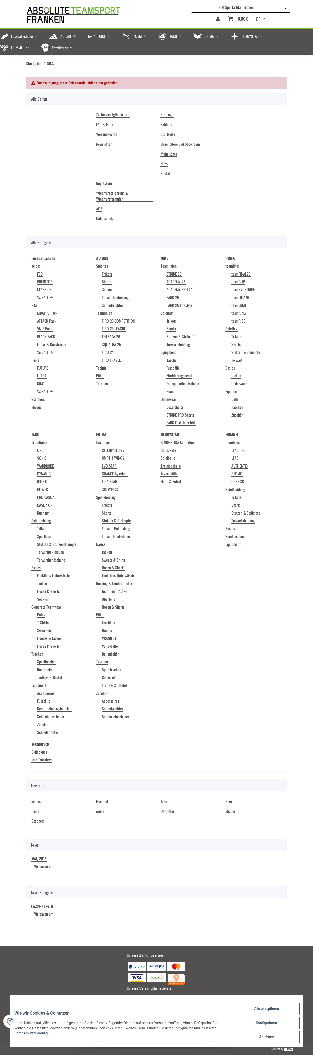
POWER (42, 489)
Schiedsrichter (112, 305)
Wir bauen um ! (44, 866)
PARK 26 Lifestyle (179, 305)
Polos (41, 615)
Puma (35, 360)
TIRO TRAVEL (111, 360)
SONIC (41, 458)
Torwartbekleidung (115, 297)
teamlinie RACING (115, 591)
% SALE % (45, 297)
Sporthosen (45, 536)
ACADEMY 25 (176, 282)
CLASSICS (44, 289)
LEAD (234, 458)
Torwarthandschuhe (51, 560)
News (164, 164)
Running (43, 513)
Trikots (107, 274)
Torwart (236, 360)
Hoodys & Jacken (49, 638)
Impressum (104, 183)
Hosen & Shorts (48, 591)
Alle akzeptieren (263, 1012)
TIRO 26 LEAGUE (114, 329)
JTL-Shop (288, 1049)
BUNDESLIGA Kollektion (178, 442)
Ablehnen (263, 1038)
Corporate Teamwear (46, 607)
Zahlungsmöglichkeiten (112, 115)
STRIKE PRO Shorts (180, 415)
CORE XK (237, 481)
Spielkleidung (41, 521)
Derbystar (167, 811)
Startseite (168, 134)
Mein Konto (169, 154)
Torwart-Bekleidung (116, 528)
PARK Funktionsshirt (181, 423)
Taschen (102, 383)
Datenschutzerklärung (34, 1035)
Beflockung (39, 752)
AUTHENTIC (239, 466)
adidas (36, 266)
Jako (164, 801)
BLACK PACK (46, 336)
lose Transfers (41, 760)
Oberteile (108, 599)
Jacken (236, 376)
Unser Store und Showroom (180, 144)
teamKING (238, 313)
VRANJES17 (110, 638)
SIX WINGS (110, 489)
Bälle (99, 376)
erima (100, 811)
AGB (99, 209)
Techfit (101, 368)
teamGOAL (238, 305)
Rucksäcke (45, 669)
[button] (218, 20)
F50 (40, 274)
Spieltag (102, 266)
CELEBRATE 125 (113, 450)
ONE (40, 450)
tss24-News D (42, 906)
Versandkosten (106, 134)
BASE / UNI (45, 505)
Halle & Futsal (171, 481)
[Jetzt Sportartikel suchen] (235, 7)
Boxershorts (175, 407)
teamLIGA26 (240, 297)
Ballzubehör (110, 654)
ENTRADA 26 (111, 336)
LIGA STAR (109, 481)
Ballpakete (168, 450)
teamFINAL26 (240, 274)
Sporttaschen (46, 662)
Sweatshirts (45, 630)
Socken (107, 289)
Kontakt (166, 173)
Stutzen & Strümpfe (181, 336)
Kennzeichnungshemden (54, 709)
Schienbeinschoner (50, 716)
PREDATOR (44, 282)
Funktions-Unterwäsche (54, 575)
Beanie (171, 391)
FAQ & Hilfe (104, 124)
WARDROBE (45, 466)
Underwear (168, 399)
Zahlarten (167, 124)
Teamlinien (104, 313)
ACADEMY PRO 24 (180, 289)
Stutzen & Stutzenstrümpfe (57, 544)
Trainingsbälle (171, 466)
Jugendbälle (169, 474)
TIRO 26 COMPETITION (118, 321)
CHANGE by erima (114, 474)
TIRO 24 (108, 352)
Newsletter (104, 144)
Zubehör (237, 415)
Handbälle (109, 630)
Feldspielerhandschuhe (183, 383)
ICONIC (42, 481)
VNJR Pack (44, 329)
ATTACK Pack (46, 321)
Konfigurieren (263, 1025)
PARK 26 (173, 297)
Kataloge (167, 115)
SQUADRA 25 (111, 344)
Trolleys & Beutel (49, 677)
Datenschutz (105, 218)
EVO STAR (109, 466)
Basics (230, 368)
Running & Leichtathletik (114, 583)
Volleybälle (110, 646)
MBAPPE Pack (47, 313)
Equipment (168, 352)
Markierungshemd (179, 376)
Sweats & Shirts (113, 560)
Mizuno (36, 407)
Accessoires (45, 693)
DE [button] (258, 18)
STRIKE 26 (174, 274)
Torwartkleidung (178, 344)
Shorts (106, 282)
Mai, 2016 (39, 859)
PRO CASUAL (46, 497)
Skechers (38, 399)
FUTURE (42, 368)
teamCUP (238, 282)
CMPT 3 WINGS (113, 458)
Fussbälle (173, 368)
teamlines (232, 266)
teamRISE (238, 321)
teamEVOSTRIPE (243, 289)
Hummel (102, 801)
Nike (34, 305)
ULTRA (41, 376)
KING (40, 383)
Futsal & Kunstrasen (51, 344)
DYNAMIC (44, 474)
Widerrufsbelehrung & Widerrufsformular (112, 196)
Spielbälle (168, 458)
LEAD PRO (238, 450)
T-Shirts (43, 622)
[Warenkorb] (238, 20)
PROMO (236, 474)
